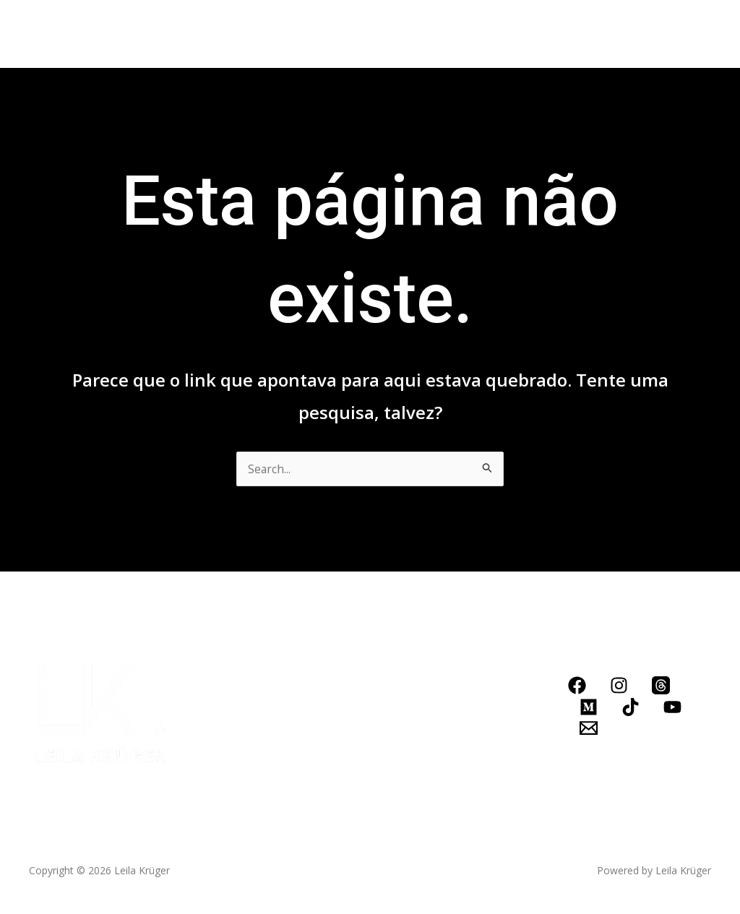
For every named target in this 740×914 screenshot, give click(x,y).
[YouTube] (672, 707)
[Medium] (589, 707)
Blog (413, 34)
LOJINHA (540, 34)
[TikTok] (630, 707)
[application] (370, 34)
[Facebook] (577, 685)
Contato (471, 34)
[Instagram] (619, 685)
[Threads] (661, 685)
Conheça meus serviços (307, 34)
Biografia (133, 34)
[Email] (589, 728)
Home (68, 34)
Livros (197, 34)
